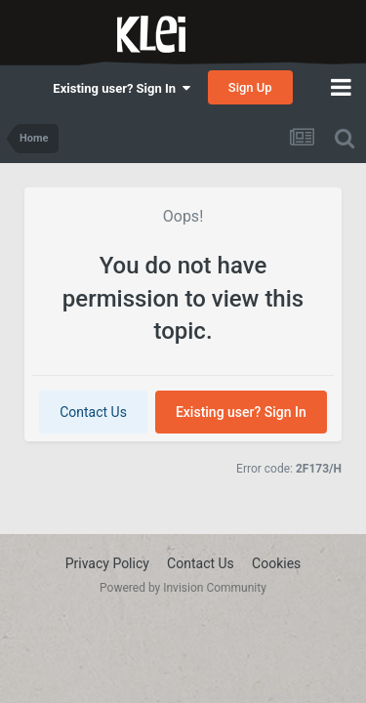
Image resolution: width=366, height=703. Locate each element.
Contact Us (93, 412)
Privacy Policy (107, 563)
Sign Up (250, 87)
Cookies (276, 563)
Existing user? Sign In (121, 88)
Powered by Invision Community (183, 588)
